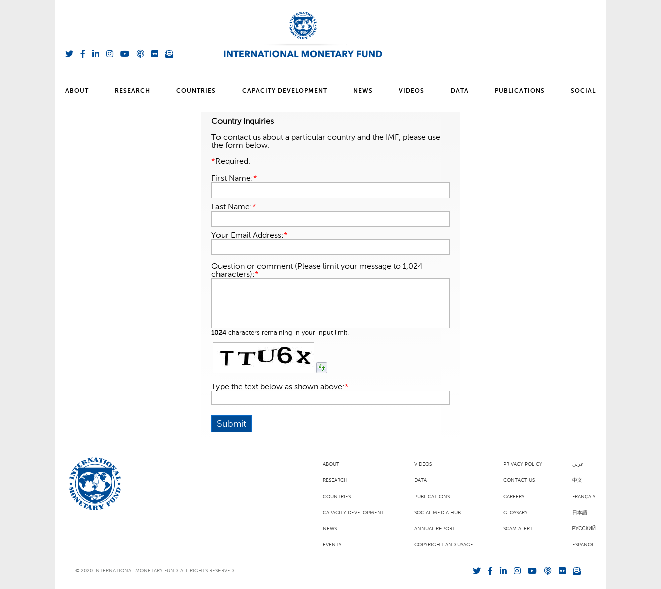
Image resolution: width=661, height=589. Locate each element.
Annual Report (434, 529)
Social (583, 91)
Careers (513, 497)
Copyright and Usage (443, 545)
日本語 (579, 513)
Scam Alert (518, 529)
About (77, 91)
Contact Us (519, 480)
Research (132, 91)
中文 (577, 480)
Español (583, 545)
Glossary (515, 513)
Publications (520, 91)
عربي (578, 464)
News (363, 91)
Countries (196, 91)
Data (460, 91)
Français (583, 497)
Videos (411, 91)
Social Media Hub (437, 513)
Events (332, 545)
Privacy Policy (522, 464)
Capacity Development (284, 91)
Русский (584, 529)
